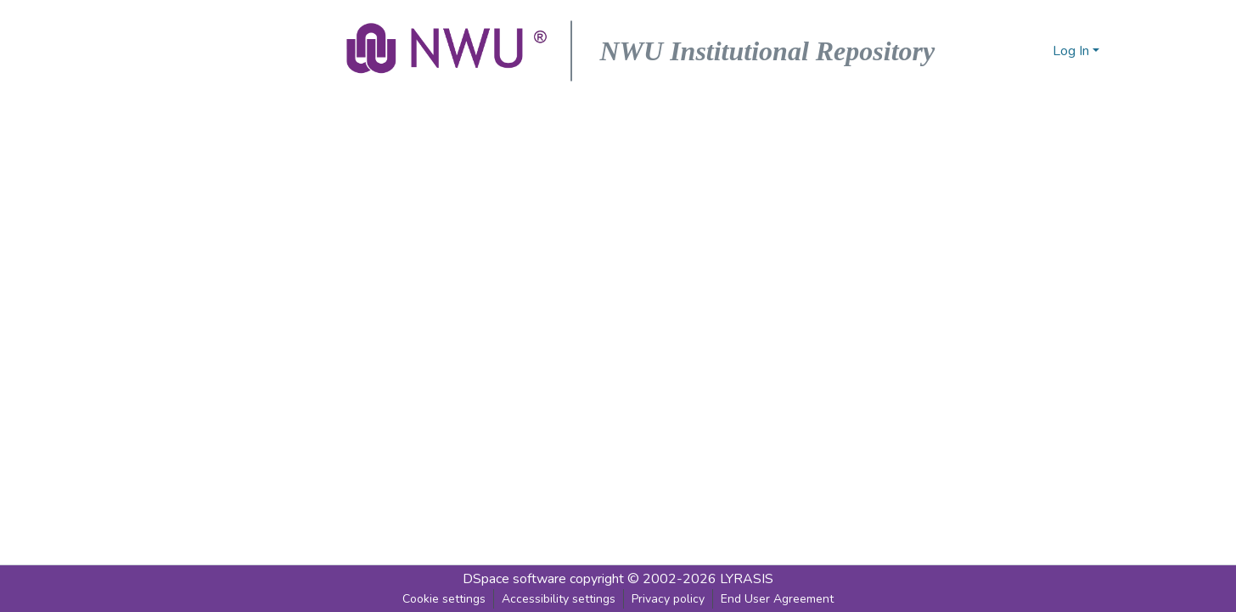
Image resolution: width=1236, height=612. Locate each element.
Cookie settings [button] (444, 599)
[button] (448, 51)
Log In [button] (1073, 51)
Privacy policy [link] (668, 599)
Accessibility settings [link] (558, 599)
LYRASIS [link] (746, 579)
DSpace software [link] (514, 579)
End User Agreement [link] (777, 599)
